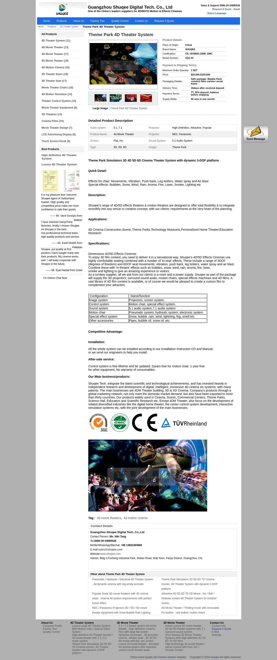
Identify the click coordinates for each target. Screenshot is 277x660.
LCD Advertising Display (57, 134)
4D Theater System (69, 27)
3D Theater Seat (51, 80)
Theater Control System (56, 100)
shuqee (215, 657)
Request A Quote (221, 9)
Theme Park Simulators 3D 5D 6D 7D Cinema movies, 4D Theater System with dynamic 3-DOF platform (189, 584)
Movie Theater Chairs (55, 87)
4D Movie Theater (52, 47)
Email (237, 9)
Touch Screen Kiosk (54, 141)
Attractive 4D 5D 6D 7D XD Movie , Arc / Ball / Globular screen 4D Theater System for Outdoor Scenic (189, 598)
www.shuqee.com (110, 553)
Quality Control (119, 20)
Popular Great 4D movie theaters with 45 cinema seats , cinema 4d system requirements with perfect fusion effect (121, 598)
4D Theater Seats (52, 74)
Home (46, 20)
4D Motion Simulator (54, 94)
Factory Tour (97, 20)
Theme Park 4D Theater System (128, 108)
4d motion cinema (136, 518)
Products (61, 20)
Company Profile (52, 625)
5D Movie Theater (52, 60)
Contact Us (141, 20)
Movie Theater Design (55, 127)
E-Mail (215, 631)
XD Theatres (49, 114)
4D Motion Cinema (53, 67)
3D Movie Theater (52, 54)
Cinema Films (50, 121)
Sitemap (216, 634)
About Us (78, 20)
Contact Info (219, 625)
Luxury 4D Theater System (59, 164)
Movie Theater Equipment (57, 107)
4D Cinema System (165, 657)
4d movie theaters (109, 518)
